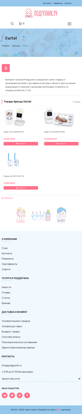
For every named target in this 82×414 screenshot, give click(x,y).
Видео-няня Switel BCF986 (54, 132)
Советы (6, 269)
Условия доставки (12, 326)
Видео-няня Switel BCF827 (14, 132)
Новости (6, 287)
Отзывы (6, 292)
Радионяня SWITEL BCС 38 (14, 176)
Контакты (47, 3)
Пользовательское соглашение (19, 342)
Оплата (68, 3)
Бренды (16, 45)
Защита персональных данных (18, 347)
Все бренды (7, 198)
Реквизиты (58, 3)
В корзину (21, 143)
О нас (5, 248)
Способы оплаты (11, 336)
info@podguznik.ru (12, 365)
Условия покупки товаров (16, 321)
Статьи (6, 297)
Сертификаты (9, 264)
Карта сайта (31, 409)
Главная (5, 45)
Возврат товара (11, 331)
